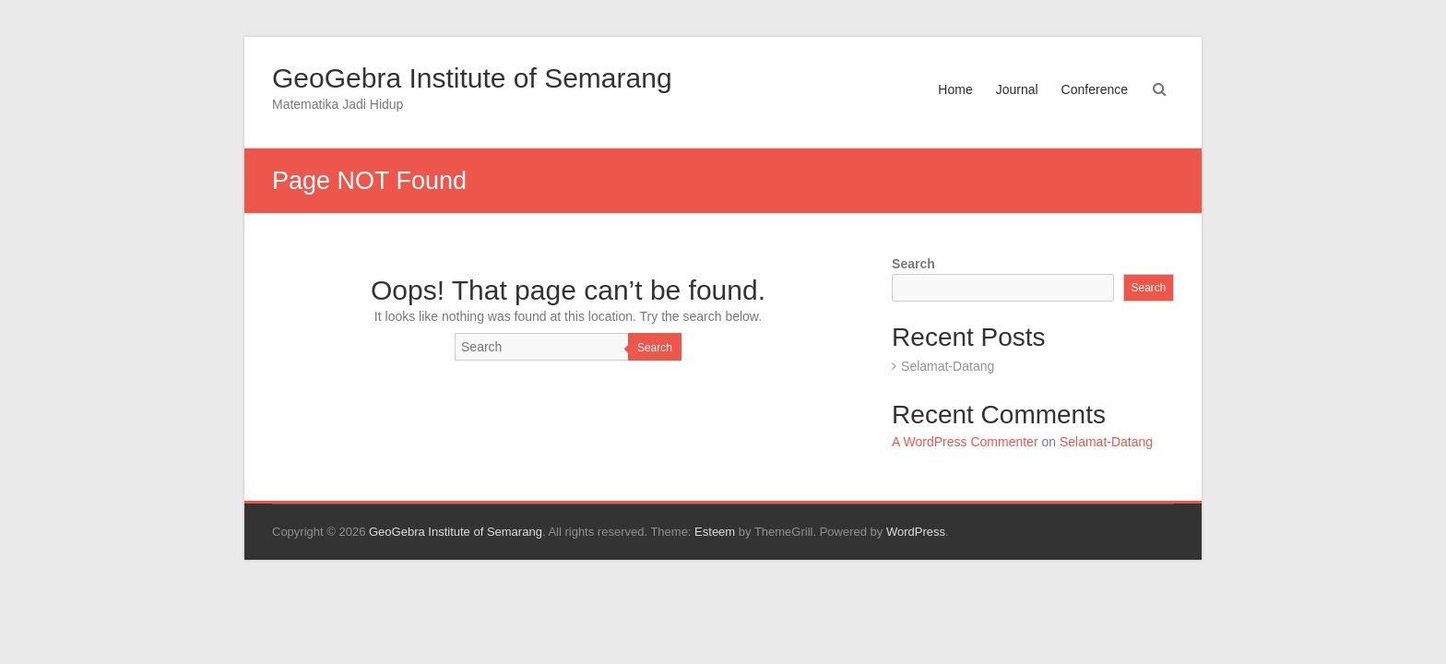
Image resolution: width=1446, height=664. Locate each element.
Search (654, 347)
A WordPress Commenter (964, 441)
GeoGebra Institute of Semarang (472, 78)
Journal (1017, 89)
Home (955, 89)
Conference (1094, 89)
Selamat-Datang (947, 366)
